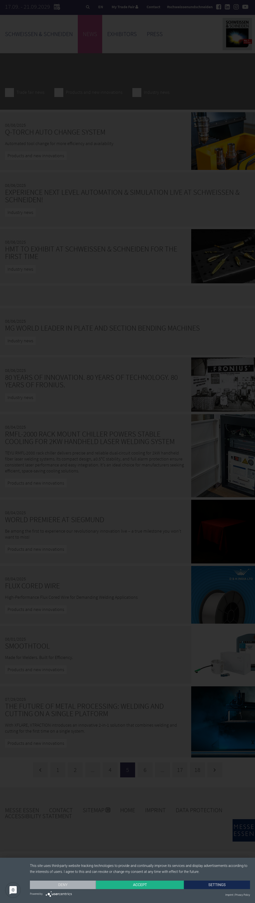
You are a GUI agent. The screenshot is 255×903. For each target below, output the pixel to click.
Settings (217, 885)
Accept (140, 885)
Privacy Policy (242, 895)
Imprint (229, 895)
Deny (63, 885)
